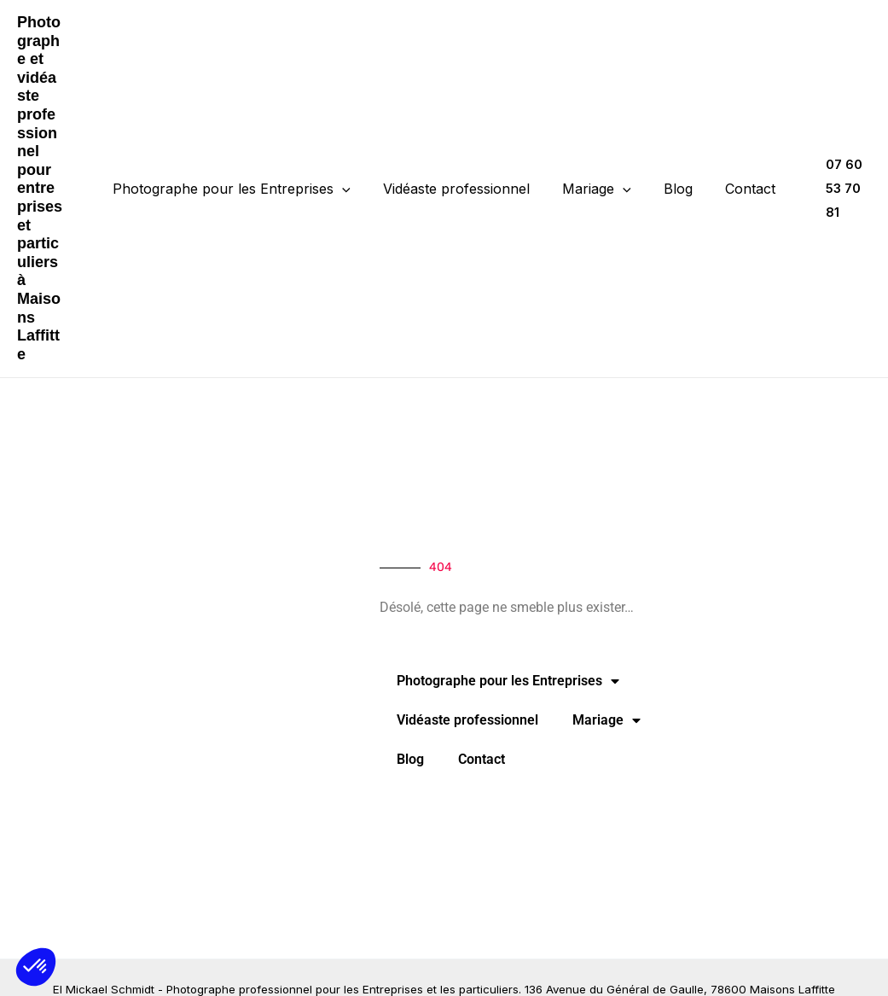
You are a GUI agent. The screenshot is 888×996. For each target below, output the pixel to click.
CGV (494, 966)
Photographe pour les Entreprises (242, 152)
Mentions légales (427, 966)
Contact (740, 151)
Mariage (596, 152)
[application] (352, 152)
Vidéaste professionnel (461, 151)
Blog (673, 151)
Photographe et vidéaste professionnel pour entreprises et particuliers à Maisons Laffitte (45, 151)
